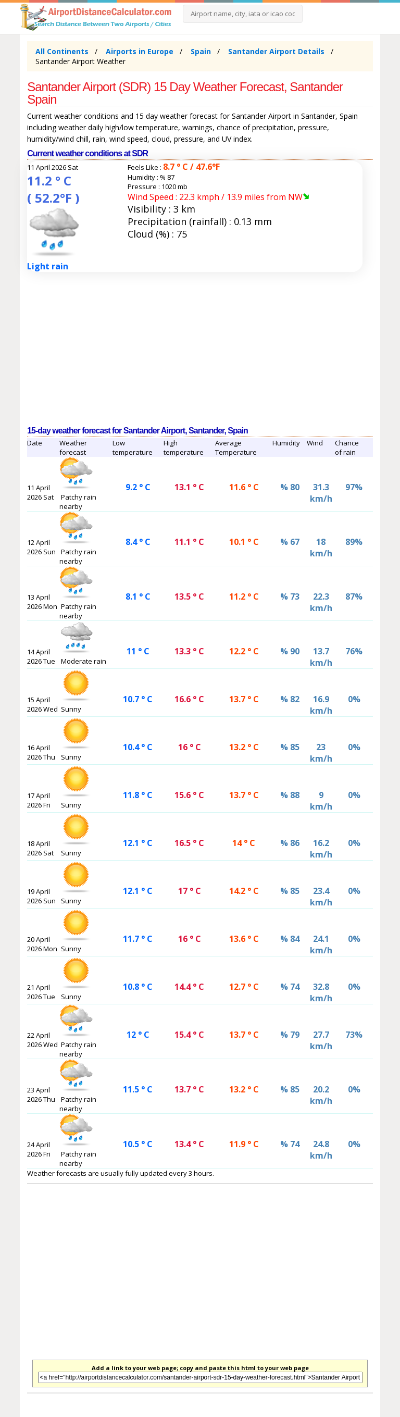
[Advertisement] (200, 349)
